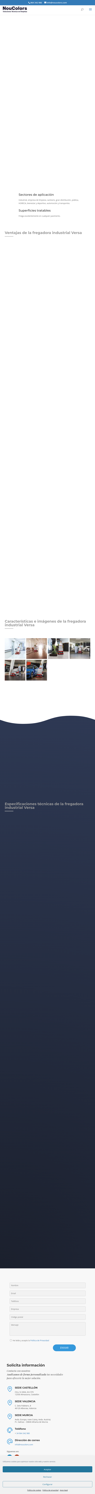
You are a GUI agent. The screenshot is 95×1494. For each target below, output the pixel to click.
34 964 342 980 (23, 1433)
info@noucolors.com (24, 1444)
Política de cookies (34, 1490)
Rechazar (47, 1476)
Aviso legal (64, 1490)
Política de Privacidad (39, 1340)
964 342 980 (36, 2)
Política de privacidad (51, 1490)
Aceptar (47, 1469)
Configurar (47, 1484)
